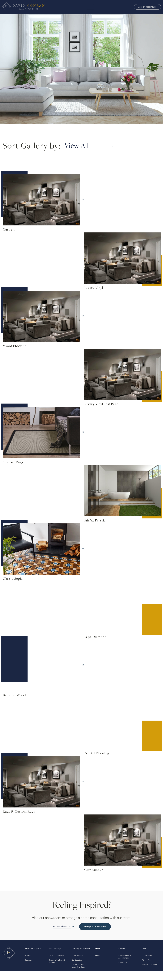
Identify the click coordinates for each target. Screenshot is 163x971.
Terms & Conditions (149, 965)
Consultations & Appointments (124, 957)
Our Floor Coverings (56, 955)
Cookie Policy (147, 955)
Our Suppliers (77, 960)
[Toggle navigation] (90, 6)
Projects (28, 960)
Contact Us (122, 962)
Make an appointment (147, 7)
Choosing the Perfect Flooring (57, 961)
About (97, 955)
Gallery (28, 955)
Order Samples (77, 955)
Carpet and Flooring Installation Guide (79, 966)
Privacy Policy (147, 960)
